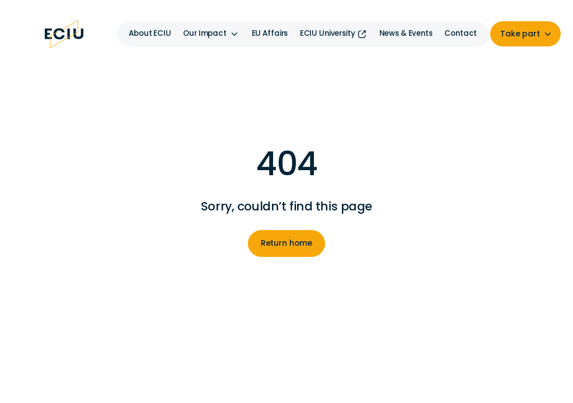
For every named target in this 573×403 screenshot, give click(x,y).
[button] (211, 34)
